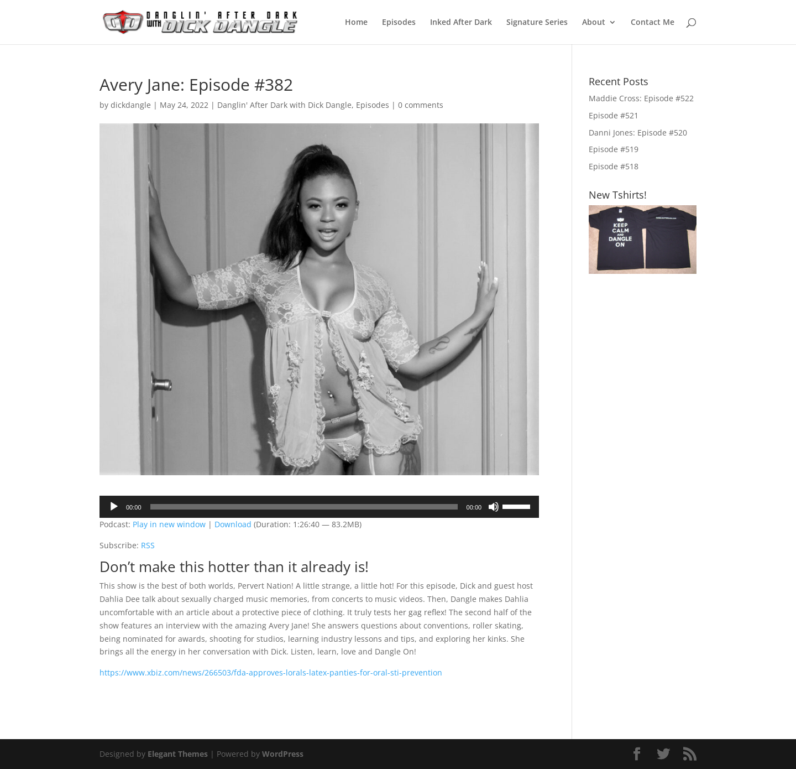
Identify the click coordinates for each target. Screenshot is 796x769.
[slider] (304, 507)
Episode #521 (613, 115)
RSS (148, 545)
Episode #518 (613, 166)
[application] (319, 507)
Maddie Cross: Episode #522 (641, 98)
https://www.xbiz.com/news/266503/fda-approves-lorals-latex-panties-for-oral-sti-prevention (271, 672)
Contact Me (652, 22)
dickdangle (131, 105)
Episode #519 (613, 149)
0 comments (420, 105)
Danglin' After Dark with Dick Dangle (284, 105)
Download (233, 524)
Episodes (399, 22)
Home (356, 22)
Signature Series (537, 22)
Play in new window (169, 524)
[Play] (113, 506)
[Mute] (493, 506)
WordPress (282, 754)
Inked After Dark (461, 22)
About (593, 22)
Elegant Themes (178, 754)
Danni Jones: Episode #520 (638, 132)
